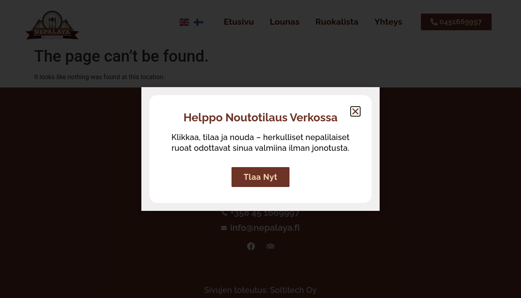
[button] (355, 111)
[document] (260, 149)
